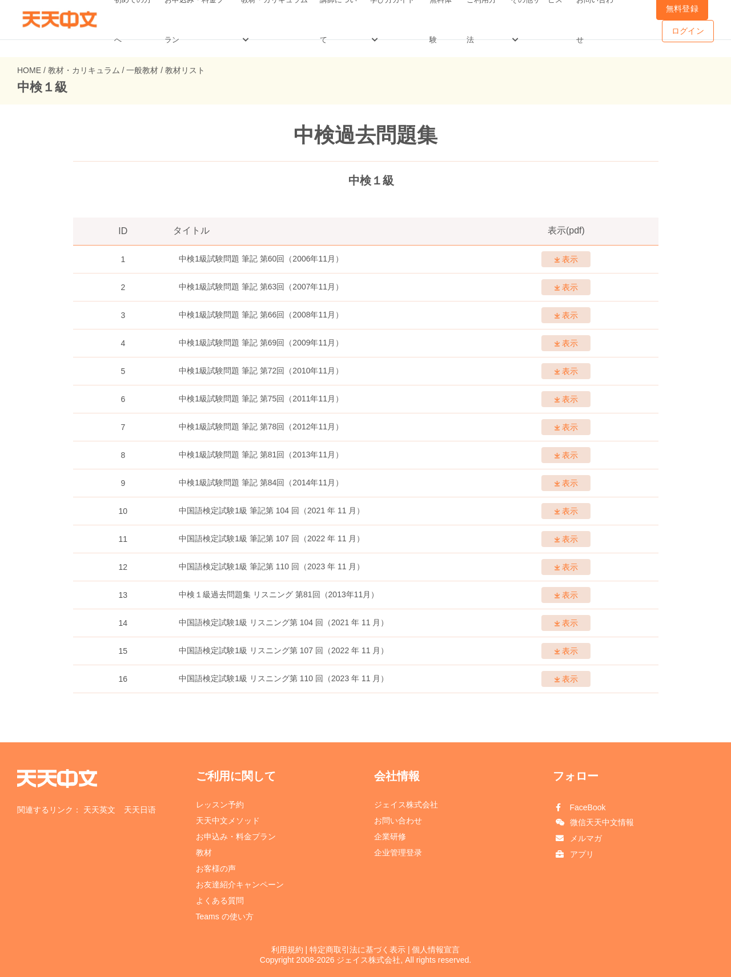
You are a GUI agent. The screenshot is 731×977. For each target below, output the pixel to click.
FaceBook (588, 807)
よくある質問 (220, 900)
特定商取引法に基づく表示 (357, 949)
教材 (204, 852)
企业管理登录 (398, 852)
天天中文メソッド (228, 820)
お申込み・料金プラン (236, 836)
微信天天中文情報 (602, 822)
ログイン (688, 30)
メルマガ (586, 838)
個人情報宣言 (436, 949)
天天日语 (140, 809)
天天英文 (99, 809)
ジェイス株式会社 (406, 804)
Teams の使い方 (225, 916)
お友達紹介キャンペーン (240, 884)
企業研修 (390, 836)
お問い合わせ (398, 820)
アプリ (582, 854)
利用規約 (287, 949)
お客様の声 (216, 868)
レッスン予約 (220, 804)
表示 (566, 259)
